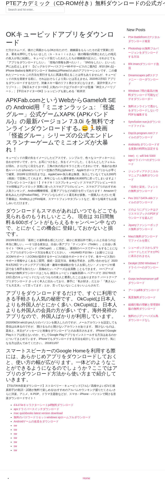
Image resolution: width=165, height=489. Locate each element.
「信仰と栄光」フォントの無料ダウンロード (143, 188)
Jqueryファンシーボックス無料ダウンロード (143, 227)
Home (86, 478)
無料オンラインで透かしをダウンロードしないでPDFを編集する (143, 110)
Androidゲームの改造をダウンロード (36, 421)
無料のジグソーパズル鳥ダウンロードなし (143, 318)
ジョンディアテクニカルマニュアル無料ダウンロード (143, 175)
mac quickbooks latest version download (38, 413)
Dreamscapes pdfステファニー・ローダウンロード (143, 79)
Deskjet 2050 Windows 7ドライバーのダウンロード (143, 267)
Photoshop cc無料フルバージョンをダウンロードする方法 (143, 52)
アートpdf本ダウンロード (143, 290)
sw (15, 425)
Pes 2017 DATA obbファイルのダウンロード (143, 200)
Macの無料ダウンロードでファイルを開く (143, 238)
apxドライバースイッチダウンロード (36, 409)
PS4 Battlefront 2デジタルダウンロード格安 (144, 39)
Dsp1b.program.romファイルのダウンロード (143, 135)
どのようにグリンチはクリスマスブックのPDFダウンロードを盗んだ (143, 213)
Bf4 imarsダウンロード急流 (143, 66)
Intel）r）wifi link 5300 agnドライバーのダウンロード (144, 160)
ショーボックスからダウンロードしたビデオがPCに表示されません (143, 252)
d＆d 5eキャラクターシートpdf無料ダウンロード (44, 404)
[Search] (35, 9)
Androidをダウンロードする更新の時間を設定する (144, 146)
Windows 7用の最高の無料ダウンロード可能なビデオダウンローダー (143, 95)
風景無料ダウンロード (142, 297)
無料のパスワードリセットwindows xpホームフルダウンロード (52, 417)
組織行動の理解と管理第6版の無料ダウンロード (144, 306)
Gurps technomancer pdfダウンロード (143, 280)
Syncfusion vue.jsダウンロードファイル (144, 123)
